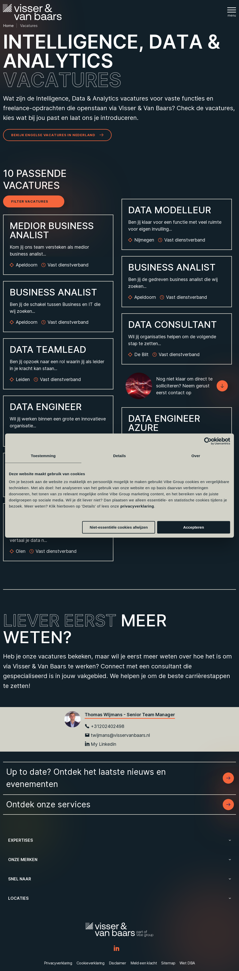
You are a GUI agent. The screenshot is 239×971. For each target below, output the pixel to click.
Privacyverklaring (58, 963)
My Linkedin (100, 744)
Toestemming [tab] (43, 456)
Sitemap (168, 963)
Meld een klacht (143, 963)
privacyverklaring (137, 506)
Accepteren (193, 527)
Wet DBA (187, 963)
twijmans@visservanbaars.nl (117, 735)
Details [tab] (119, 456)
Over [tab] (195, 456)
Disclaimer (117, 963)
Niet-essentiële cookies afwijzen (119, 527)
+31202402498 (104, 726)
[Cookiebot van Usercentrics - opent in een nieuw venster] (208, 441)
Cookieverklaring (90, 963)
